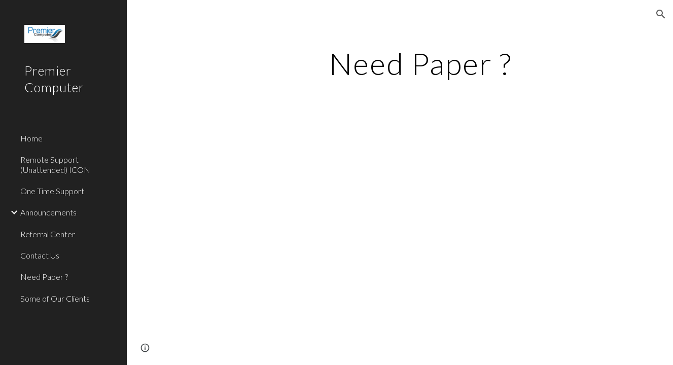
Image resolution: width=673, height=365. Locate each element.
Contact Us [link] (39, 255)
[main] (420, 63)
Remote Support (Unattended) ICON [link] (55, 164)
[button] (661, 14)
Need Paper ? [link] (44, 276)
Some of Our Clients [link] (55, 298)
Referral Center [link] (47, 234)
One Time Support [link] (52, 191)
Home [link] (31, 138)
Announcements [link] (48, 212)
